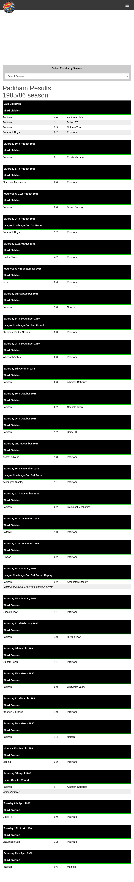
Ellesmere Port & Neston (16, 332)
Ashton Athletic (75, 117)
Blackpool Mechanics (14, 182)
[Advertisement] (67, 36)
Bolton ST (72, 122)
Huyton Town (10, 257)
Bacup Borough (75, 207)
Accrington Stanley (13, 482)
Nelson (6, 282)
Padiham (7, 117)
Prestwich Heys (11, 132)
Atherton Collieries (77, 382)
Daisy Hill (72, 432)
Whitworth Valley (12, 357)
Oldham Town (74, 127)
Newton (71, 307)
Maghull (7, 761)
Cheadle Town (75, 407)
